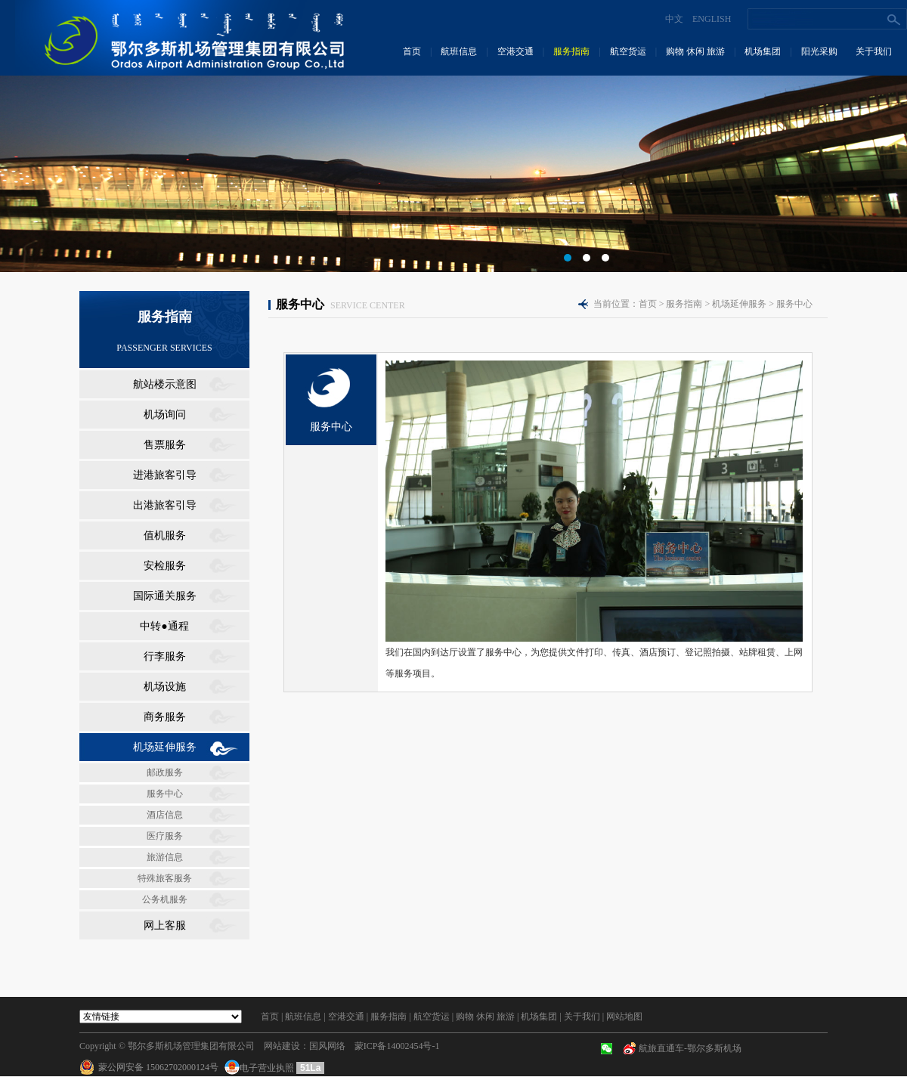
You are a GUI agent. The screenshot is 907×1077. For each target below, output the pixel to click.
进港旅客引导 (165, 475)
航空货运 (628, 51)
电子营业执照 (260, 1068)
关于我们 (874, 51)
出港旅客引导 (165, 505)
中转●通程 (164, 626)
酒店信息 (165, 814)
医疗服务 (165, 836)
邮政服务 (165, 772)
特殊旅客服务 (165, 878)
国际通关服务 (165, 596)
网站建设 (282, 1046)
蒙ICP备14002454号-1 (397, 1046)
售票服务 (165, 444)
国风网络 (327, 1046)
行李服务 (165, 656)
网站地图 (624, 1016)
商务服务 (165, 717)
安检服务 (165, 565)
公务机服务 (164, 899)
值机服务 (165, 535)
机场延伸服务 (165, 747)
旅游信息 (165, 857)
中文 (674, 19)
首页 (412, 51)
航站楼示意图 (165, 384)
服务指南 (571, 51)
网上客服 (165, 925)
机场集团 (762, 51)
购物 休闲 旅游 (695, 51)
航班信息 (459, 51)
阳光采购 (819, 51)
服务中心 (165, 793)
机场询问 (165, 414)
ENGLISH (711, 19)
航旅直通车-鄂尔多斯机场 (690, 1048)
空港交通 (515, 51)
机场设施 (165, 686)
